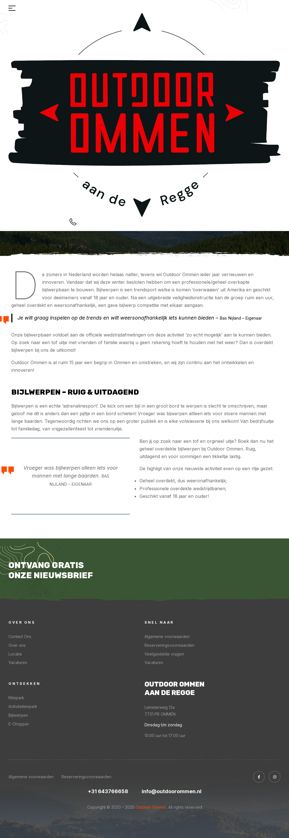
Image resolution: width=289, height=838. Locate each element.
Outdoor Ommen (150, 807)
